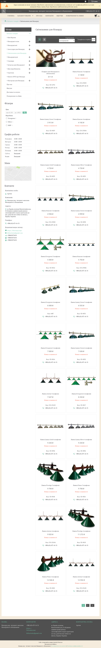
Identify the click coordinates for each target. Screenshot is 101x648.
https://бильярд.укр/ (14, 230)
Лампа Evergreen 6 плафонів (81, 394)
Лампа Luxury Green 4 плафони (81, 211)
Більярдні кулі (13, 57)
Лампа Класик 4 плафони (81, 119)
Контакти (49, 16)
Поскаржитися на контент (58, 646)
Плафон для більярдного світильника (50, 72)
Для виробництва (14, 69)
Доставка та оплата (13, 92)
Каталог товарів (24, 16)
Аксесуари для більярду (16, 49)
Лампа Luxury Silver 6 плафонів (81, 439)
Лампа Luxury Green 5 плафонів (81, 302)
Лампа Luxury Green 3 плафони (50, 119)
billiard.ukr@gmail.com (15, 233)
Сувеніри (11, 61)
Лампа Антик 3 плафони (50, 394)
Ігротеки (11, 73)
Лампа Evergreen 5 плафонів (50, 348)
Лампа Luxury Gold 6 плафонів (50, 439)
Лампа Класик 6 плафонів (81, 256)
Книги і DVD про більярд (16, 77)
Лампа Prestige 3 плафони (50, 485)
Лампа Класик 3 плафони (81, 72)
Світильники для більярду (17, 53)
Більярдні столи (13, 41)
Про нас (39, 16)
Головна (11, 16)
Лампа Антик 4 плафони (50, 531)
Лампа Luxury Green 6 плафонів (81, 348)
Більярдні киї (12, 45)
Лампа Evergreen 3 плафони (50, 256)
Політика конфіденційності (75, 646)
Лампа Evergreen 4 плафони (50, 302)
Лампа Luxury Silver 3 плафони (81, 165)
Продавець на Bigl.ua (50, 644)
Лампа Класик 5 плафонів (50, 211)
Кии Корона (12, 37)
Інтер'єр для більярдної (16, 65)
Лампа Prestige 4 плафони (81, 531)
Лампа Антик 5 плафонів (81, 577)
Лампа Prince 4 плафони (50, 577)
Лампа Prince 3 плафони (81, 485)
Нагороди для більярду (16, 81)
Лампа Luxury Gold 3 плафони (50, 165)
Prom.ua (60, 642)
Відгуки (60, 16)
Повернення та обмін (75, 16)
